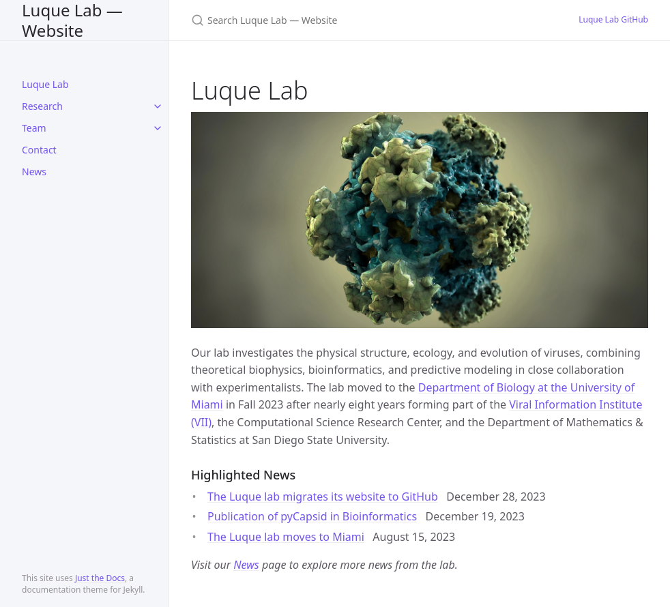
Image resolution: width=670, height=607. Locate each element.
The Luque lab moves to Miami (285, 536)
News (34, 171)
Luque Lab (45, 84)
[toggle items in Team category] (158, 128)
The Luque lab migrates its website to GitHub (322, 496)
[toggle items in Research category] (158, 106)
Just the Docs (100, 578)
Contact (39, 149)
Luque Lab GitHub (613, 19)
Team (34, 127)
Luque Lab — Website (72, 20)
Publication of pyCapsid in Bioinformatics (312, 516)
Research (42, 106)
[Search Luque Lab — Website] (352, 20)
